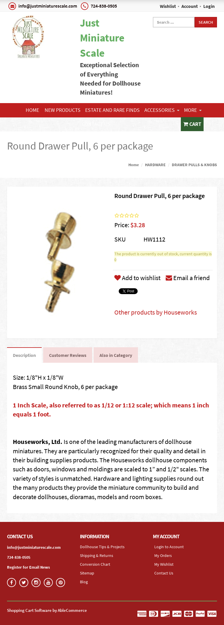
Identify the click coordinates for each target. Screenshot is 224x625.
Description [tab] (24, 355)
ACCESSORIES (161, 110)
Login (209, 6)
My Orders (163, 555)
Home (32, 110)
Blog (84, 581)
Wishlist (168, 6)
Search (206, 22)
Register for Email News (28, 567)
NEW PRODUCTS (62, 110)
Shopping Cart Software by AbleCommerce (47, 610)
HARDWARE (155, 164)
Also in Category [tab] (115, 355)
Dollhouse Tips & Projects (102, 546)
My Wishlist (164, 564)
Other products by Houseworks (155, 312)
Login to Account (169, 546)
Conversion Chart (95, 564)
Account (189, 6)
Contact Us (96, 124)
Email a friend (188, 278)
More (193, 110)
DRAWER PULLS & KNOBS (194, 164)
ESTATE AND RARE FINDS (112, 110)
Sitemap (87, 573)
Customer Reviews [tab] (67, 355)
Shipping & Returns (96, 555)
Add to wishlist (137, 278)
